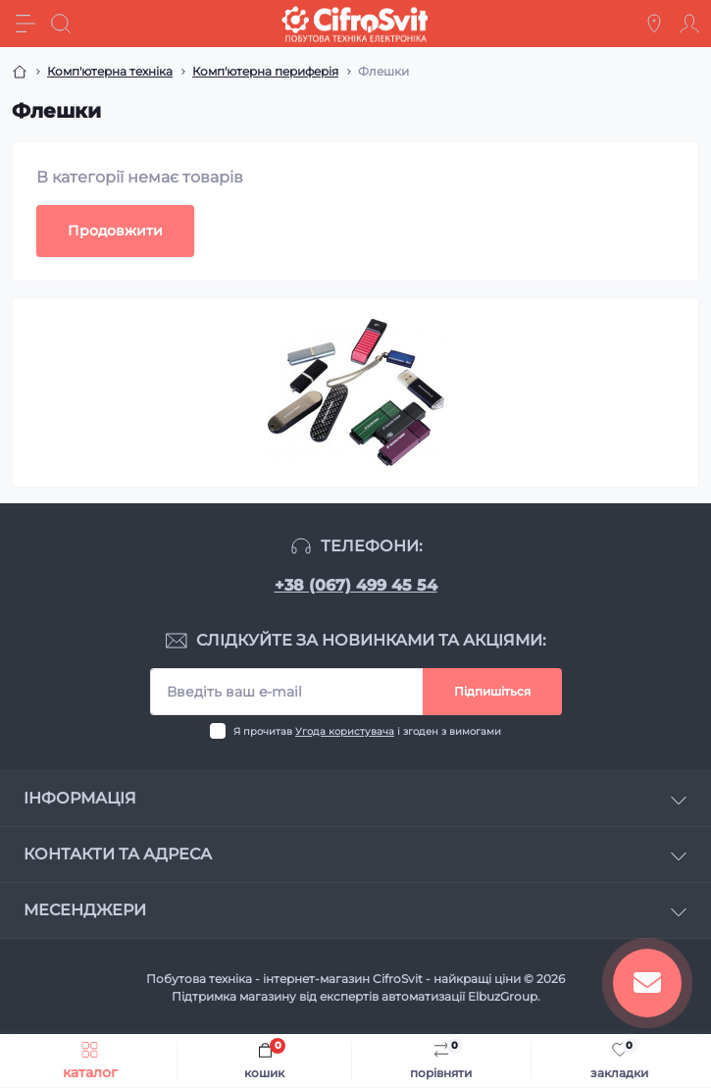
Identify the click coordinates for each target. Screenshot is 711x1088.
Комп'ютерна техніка (110, 71)
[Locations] (654, 23)
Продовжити (115, 230)
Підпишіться (492, 691)
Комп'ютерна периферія (265, 71)
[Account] (689, 23)
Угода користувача (344, 731)
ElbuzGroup (502, 996)
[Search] (61, 23)
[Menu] (25, 23)
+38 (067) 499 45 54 (356, 585)
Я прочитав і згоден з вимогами (367, 731)
